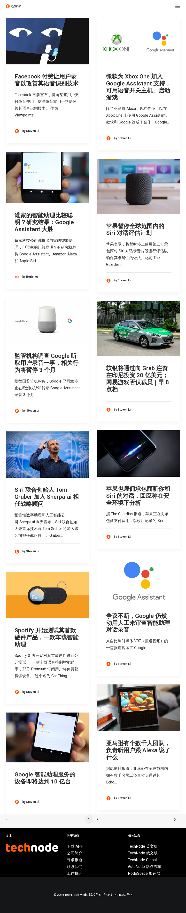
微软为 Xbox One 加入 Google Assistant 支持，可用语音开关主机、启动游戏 (138, 87)
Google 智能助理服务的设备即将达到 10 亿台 (45, 778)
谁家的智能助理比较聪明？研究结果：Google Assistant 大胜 (44, 222)
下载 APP (75, 846)
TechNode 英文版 (143, 846)
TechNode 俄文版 (143, 853)
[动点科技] (13, 6)
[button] (178, 6)
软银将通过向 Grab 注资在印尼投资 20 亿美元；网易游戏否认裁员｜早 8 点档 (137, 378)
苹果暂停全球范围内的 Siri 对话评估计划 (135, 230)
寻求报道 (74, 860)
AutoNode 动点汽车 (144, 866)
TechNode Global (142, 860)
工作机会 (74, 873)
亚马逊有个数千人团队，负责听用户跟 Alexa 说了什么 (138, 750)
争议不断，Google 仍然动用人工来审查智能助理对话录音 (138, 623)
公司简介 (74, 853)
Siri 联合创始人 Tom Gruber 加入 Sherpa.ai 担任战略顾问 (47, 496)
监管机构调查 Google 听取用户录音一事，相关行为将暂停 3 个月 (46, 363)
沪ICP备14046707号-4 (117, 895)
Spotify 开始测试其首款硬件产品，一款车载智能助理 (46, 637)
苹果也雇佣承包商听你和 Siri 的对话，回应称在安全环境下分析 (138, 495)
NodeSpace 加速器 (144, 873)
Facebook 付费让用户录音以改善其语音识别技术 (46, 80)
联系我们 (74, 866)
